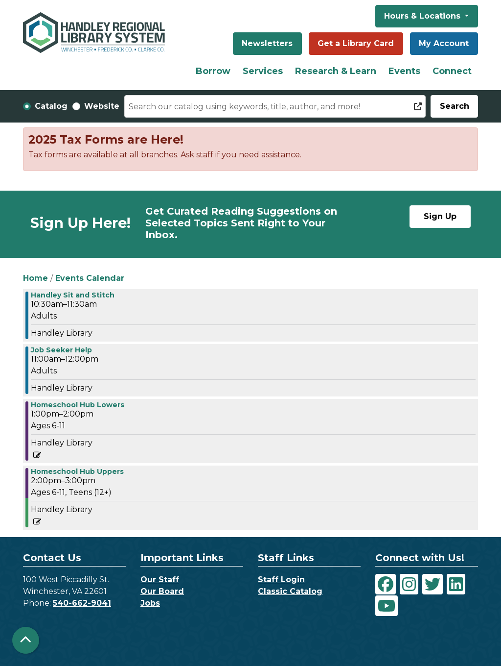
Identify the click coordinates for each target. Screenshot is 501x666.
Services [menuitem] (263, 71)
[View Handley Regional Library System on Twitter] (432, 584)
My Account (444, 43)
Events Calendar (89, 278)
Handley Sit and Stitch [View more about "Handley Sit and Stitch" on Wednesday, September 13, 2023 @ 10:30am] (72, 295)
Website (101, 106)
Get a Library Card (356, 43)
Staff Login (281, 579)
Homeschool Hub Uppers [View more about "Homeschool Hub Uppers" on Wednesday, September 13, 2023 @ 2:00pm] (77, 471)
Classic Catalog (290, 591)
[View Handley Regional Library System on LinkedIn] (456, 584)
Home (35, 278)
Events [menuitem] (404, 71)
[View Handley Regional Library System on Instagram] (409, 584)
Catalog (51, 106)
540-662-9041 (82, 603)
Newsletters (267, 43)
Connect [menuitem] (452, 71)
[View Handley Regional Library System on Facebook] (385, 584)
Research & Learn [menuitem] (335, 71)
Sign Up (440, 216)
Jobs (150, 603)
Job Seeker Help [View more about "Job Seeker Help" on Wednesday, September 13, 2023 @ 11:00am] (61, 349)
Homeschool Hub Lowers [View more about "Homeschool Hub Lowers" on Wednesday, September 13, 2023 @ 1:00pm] (77, 404)
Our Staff (159, 579)
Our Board (162, 591)
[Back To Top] (25, 640)
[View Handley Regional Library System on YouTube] (386, 605)
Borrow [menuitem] (213, 71)
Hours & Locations (423, 16)
